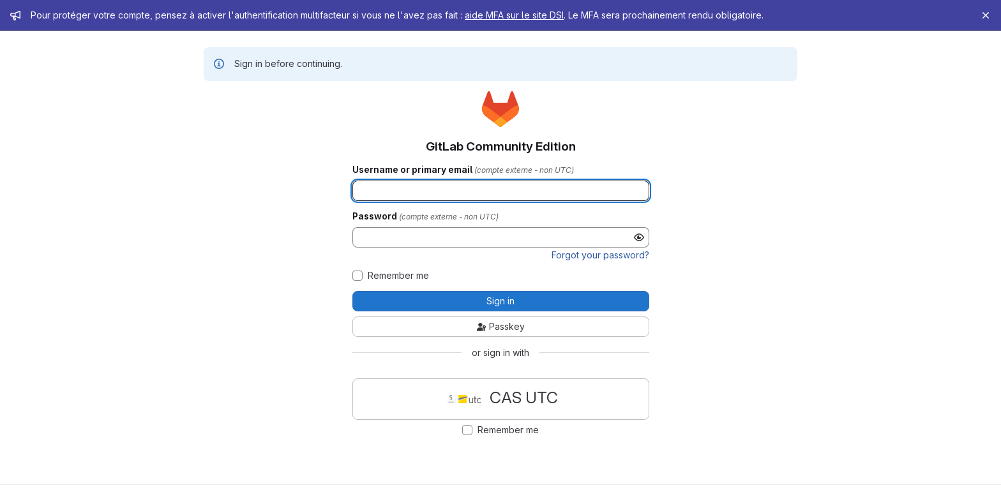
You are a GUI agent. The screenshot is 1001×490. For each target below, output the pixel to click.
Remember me (398, 276)
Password (375, 216)
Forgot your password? (600, 254)
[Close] (985, 15)
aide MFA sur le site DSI (514, 15)
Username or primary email (413, 170)
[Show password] (639, 237)
